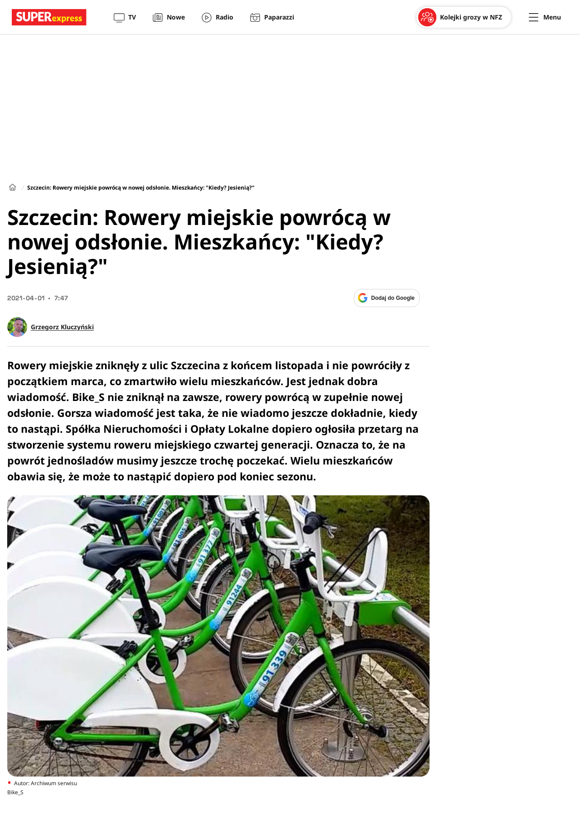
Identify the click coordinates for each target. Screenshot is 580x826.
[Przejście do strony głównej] (49, 17)
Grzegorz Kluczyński (62, 327)
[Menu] (545, 17)
